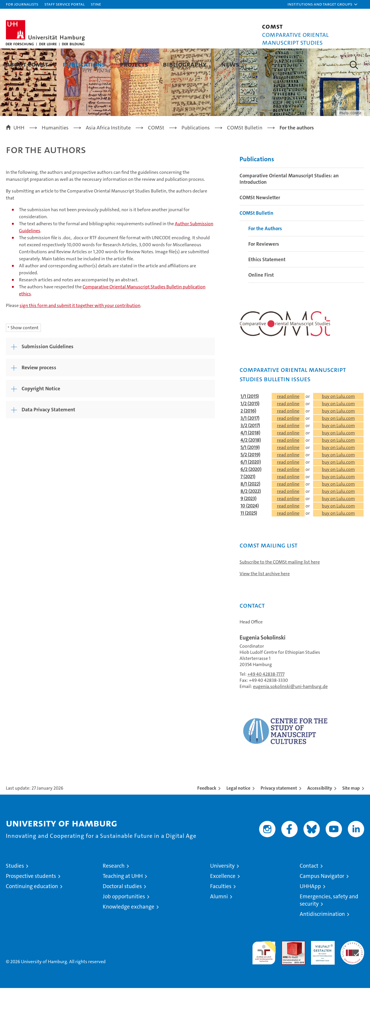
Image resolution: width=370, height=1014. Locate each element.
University (222, 891)
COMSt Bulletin (256, 239)
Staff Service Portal (64, 4)
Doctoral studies (122, 912)
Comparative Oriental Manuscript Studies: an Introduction (289, 204)
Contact (309, 891)
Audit (287, 970)
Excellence (222, 902)
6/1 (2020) (250, 488)
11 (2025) (248, 539)
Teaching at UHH (123, 902)
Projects (134, 64)
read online (288, 422)
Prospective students (31, 902)
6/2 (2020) (250, 495)
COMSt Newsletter (260, 223)
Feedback (206, 814)
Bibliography (185, 64)
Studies (15, 891)
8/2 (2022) (250, 517)
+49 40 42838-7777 (266, 700)
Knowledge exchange (128, 932)
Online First (261, 301)
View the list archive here (265, 600)
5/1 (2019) (250, 473)
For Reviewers (263, 270)
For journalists (22, 4)
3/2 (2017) (250, 451)
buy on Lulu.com (338, 422)
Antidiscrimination (322, 940)
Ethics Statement (266, 285)
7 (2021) (247, 503)
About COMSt (27, 64)
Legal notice (238, 814)
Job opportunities (124, 922)
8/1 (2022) (250, 510)
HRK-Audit (321, 970)
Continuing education (32, 912)
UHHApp (310, 912)
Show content (25, 353)
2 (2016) (248, 437)
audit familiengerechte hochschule (264, 976)
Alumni (219, 922)
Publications (84, 64)
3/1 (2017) (249, 444)
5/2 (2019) (250, 481)
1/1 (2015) (249, 422)
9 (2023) (248, 524)
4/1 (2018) (250, 459)
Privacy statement (279, 814)
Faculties (220, 912)
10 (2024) (249, 532)
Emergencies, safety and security (329, 926)
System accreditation (352, 973)
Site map (351, 814)
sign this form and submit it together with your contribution (80, 331)
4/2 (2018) (250, 466)
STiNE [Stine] (96, 4)
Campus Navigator (322, 902)
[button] (322, 4)
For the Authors (265, 254)
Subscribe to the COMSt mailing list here (280, 588)
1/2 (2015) (249, 430)
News (230, 64)
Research (114, 891)
